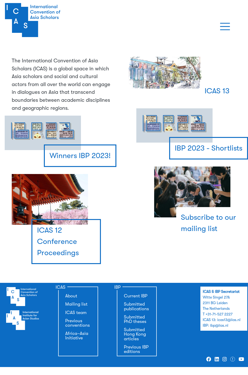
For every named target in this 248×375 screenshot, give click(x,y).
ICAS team (76, 312)
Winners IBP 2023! (80, 155)
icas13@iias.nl (228, 320)
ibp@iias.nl (219, 325)
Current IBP (135, 296)
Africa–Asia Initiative (76, 336)
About (71, 296)
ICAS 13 (217, 91)
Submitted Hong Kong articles (135, 334)
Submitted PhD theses (135, 319)
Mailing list (76, 304)
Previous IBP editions (136, 349)
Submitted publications (136, 306)
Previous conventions (77, 323)
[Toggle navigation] (225, 26)
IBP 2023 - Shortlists (208, 148)
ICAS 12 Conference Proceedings (58, 241)
